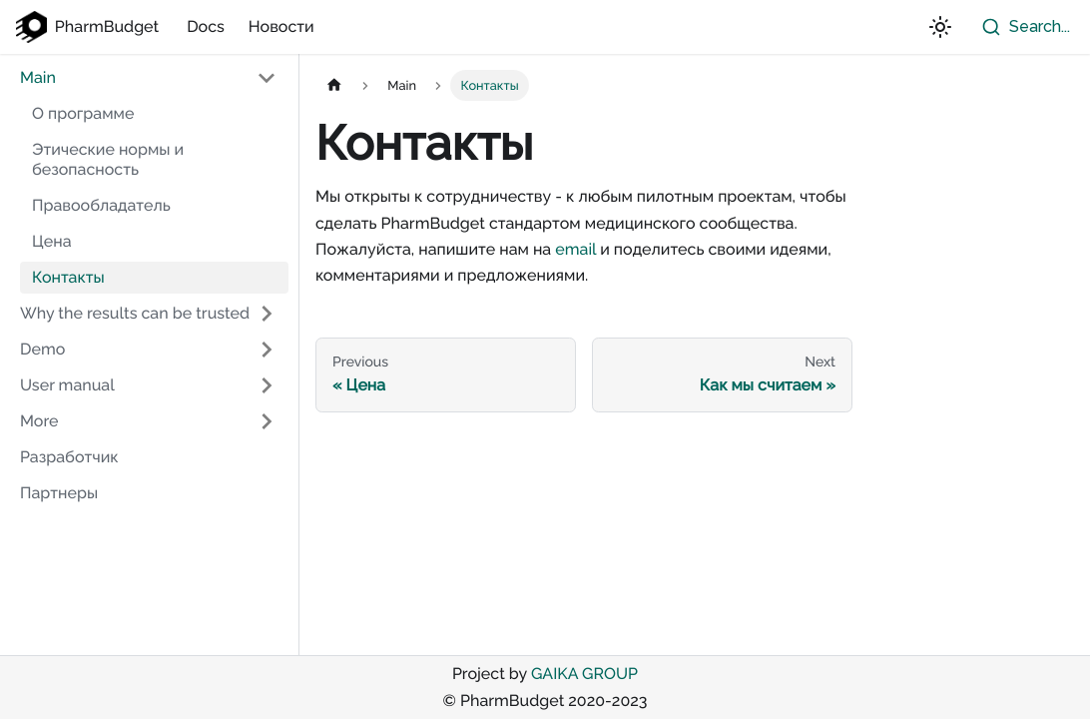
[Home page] (334, 85)
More (39, 420)
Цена (52, 241)
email (575, 249)
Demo (42, 349)
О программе (83, 113)
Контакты (68, 277)
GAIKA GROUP (584, 673)
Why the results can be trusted (135, 313)
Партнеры (59, 492)
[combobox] (1021, 27)
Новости (281, 26)
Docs (206, 26)
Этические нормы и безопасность (108, 159)
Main (38, 77)
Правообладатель (101, 205)
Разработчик (69, 456)
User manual (67, 384)
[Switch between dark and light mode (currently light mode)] (940, 27)
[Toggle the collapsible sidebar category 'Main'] (266, 78)
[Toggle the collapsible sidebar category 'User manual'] (266, 385)
